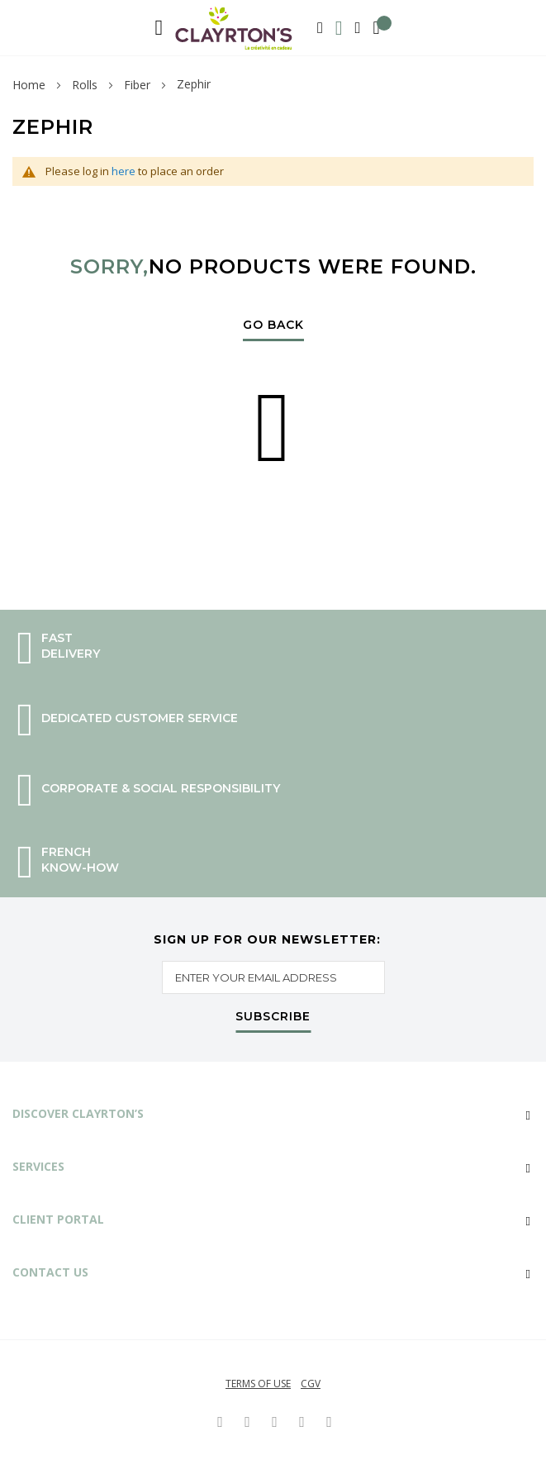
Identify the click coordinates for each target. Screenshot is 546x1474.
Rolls (84, 85)
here (123, 171)
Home (28, 85)
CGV (310, 1384)
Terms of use (258, 1384)
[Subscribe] (273, 1020)
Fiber (137, 85)
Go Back (273, 325)
